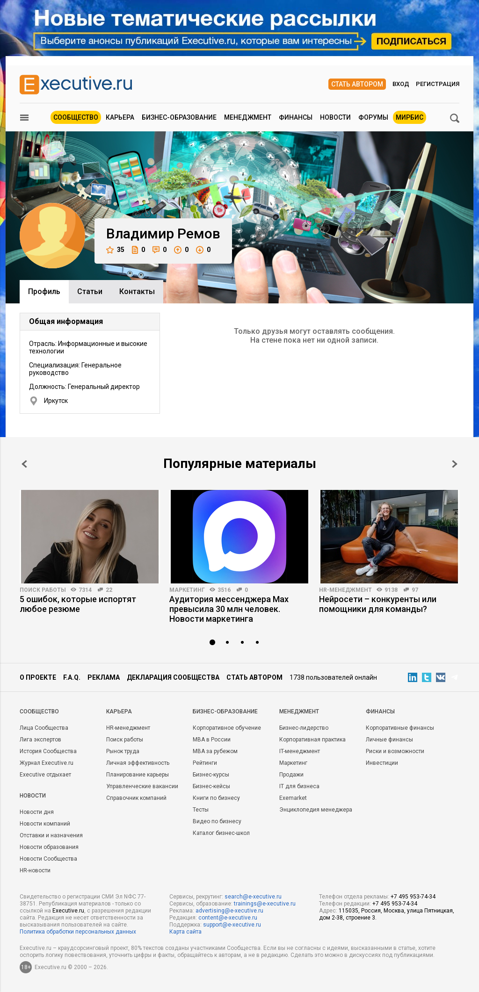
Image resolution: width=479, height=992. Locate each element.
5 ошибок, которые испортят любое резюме (78, 604)
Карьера (120, 117)
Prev (24, 464)
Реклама (103, 677)
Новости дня (37, 812)
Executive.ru (68, 910)
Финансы (295, 117)
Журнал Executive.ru (46, 763)
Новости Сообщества (48, 858)
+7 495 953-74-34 (413, 896)
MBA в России (212, 739)
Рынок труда (122, 751)
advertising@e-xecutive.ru (229, 910)
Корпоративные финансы (400, 728)
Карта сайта (185, 931)
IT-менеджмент (299, 751)
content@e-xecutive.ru (227, 917)
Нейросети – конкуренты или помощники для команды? (377, 604)
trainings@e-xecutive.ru (265, 903)
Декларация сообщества (173, 677)
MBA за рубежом (215, 751)
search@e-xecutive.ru (253, 896)
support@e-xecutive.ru (232, 924)
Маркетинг (187, 590)
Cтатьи (89, 291)
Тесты (201, 809)
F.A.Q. (71, 677)
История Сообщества (48, 751)
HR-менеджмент (345, 590)
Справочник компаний (136, 798)
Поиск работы (43, 590)
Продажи (291, 774)
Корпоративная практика (312, 739)
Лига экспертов (40, 739)
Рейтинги (205, 763)
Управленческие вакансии (142, 786)
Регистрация (437, 83)
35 (115, 249)
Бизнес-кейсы (211, 786)
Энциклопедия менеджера (315, 809)
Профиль (44, 291)
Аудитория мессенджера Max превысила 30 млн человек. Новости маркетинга (229, 609)
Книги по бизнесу (216, 798)
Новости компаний (45, 823)
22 (109, 590)
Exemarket (293, 798)
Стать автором (357, 84)
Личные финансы (389, 739)
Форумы (373, 117)
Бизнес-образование (179, 117)
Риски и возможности (395, 751)
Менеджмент (247, 117)
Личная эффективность (137, 763)
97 (415, 590)
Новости (335, 117)
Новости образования (49, 847)
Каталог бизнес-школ (221, 833)
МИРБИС (409, 117)
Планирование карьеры (137, 774)
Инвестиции (382, 763)
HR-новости (35, 870)
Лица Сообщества (44, 728)
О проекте (38, 677)
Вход (400, 83)
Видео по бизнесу (217, 821)
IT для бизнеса (299, 786)
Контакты (137, 291)
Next (454, 464)
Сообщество (75, 117)
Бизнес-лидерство (303, 728)
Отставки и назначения (51, 835)
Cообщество (39, 711)
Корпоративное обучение (227, 728)
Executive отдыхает (45, 774)
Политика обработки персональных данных (78, 931)
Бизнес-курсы (211, 774)
